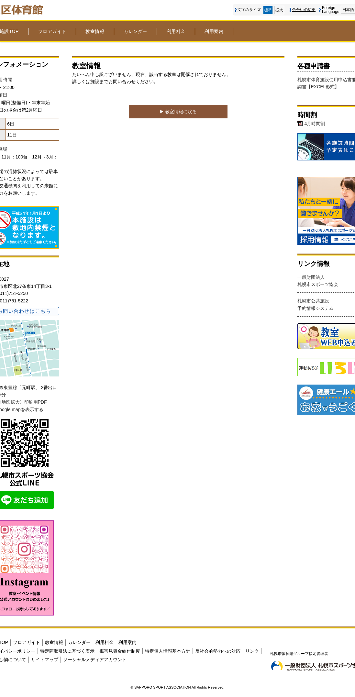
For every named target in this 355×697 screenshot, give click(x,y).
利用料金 (176, 31)
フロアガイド (52, 31)
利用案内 (214, 31)
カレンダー (135, 31)
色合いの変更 (304, 9)
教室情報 (94, 31)
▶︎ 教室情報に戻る (178, 111)
